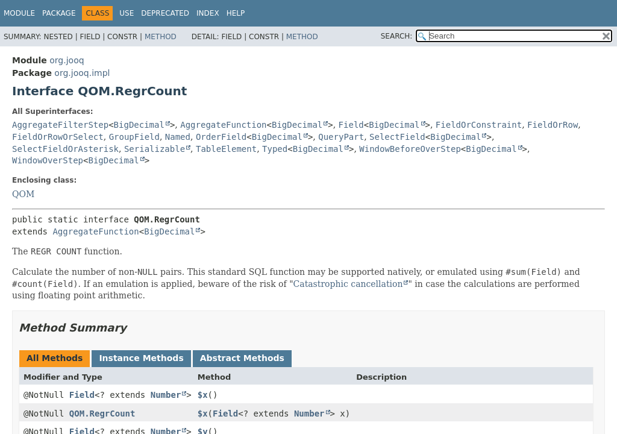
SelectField (397, 137)
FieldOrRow (552, 125)
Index (207, 13)
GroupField (134, 137)
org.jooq (66, 60)
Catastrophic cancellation (348, 284)
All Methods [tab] (55, 358)
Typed (274, 149)
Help (236, 13)
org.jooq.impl (82, 73)
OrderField (221, 137)
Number (166, 395)
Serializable (154, 149)
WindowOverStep (47, 160)
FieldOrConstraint (479, 125)
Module (19, 13)
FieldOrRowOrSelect (58, 137)
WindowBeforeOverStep (410, 149)
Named (177, 137)
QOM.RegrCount (102, 413)
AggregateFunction (223, 125)
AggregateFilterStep (60, 125)
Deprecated (165, 13)
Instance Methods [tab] (141, 358)
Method (161, 37)
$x (203, 395)
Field (351, 125)
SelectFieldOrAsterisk (65, 149)
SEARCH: (397, 36)
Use (126, 13)
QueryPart (341, 137)
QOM (23, 194)
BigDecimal (139, 125)
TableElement (226, 149)
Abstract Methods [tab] (242, 358)
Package (58, 13)
